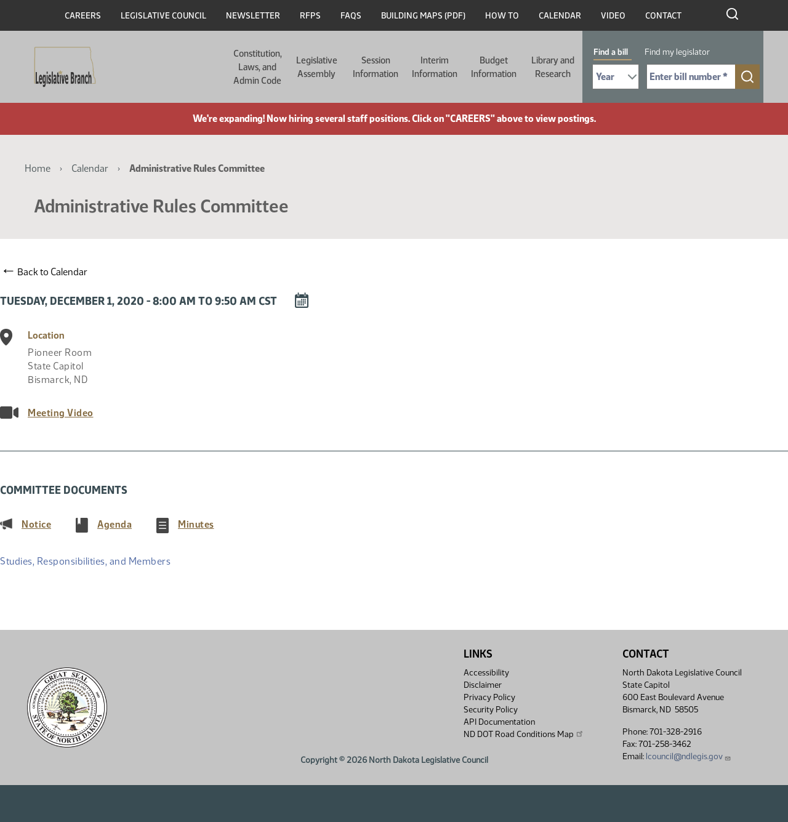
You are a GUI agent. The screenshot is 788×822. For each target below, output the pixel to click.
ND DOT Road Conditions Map (524, 733)
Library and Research (552, 67)
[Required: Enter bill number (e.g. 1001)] (691, 76)
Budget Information (494, 67)
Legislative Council (163, 15)
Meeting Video (61, 413)
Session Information (375, 67)
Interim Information (434, 67)
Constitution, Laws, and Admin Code (257, 67)
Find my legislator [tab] (677, 52)
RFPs (310, 15)
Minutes (196, 524)
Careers (83, 15)
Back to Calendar (45, 272)
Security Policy (491, 709)
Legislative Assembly (316, 67)
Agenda (114, 524)
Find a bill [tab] (610, 52)
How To (502, 15)
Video (613, 15)
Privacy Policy (489, 697)
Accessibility (486, 672)
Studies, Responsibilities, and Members (85, 561)
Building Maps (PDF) (423, 15)
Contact (663, 15)
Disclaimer (483, 685)
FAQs (350, 15)
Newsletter (253, 15)
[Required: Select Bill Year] (615, 76)
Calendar (560, 15)
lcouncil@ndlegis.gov (688, 756)
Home (37, 168)
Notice (36, 524)
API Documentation (499, 722)
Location (46, 335)
